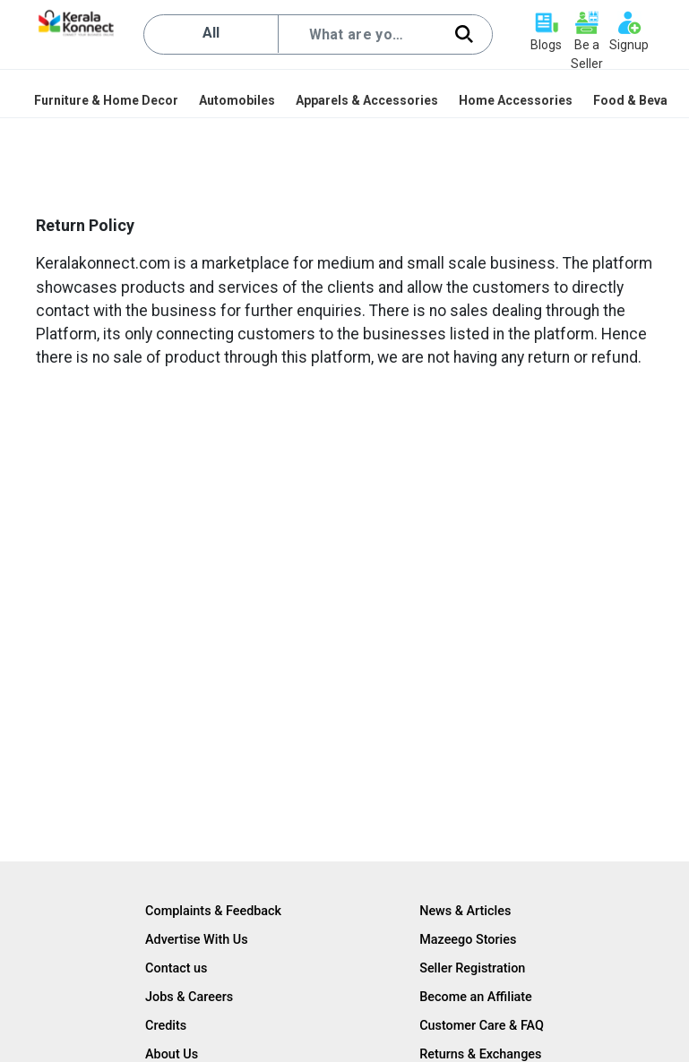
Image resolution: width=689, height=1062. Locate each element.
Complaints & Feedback (213, 911)
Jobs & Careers (189, 997)
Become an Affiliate (475, 997)
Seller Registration (472, 968)
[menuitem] (107, 100)
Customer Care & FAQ (481, 1025)
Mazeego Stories (467, 939)
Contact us (176, 968)
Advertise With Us (196, 939)
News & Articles (465, 911)
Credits (165, 1025)
